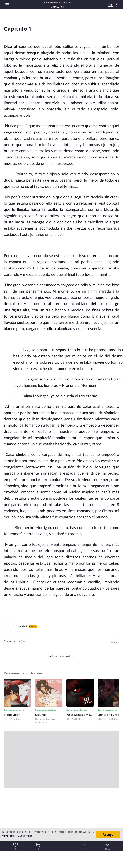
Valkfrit (22, 626)
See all (115, 641)
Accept (108, 834)
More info (8, 836)
